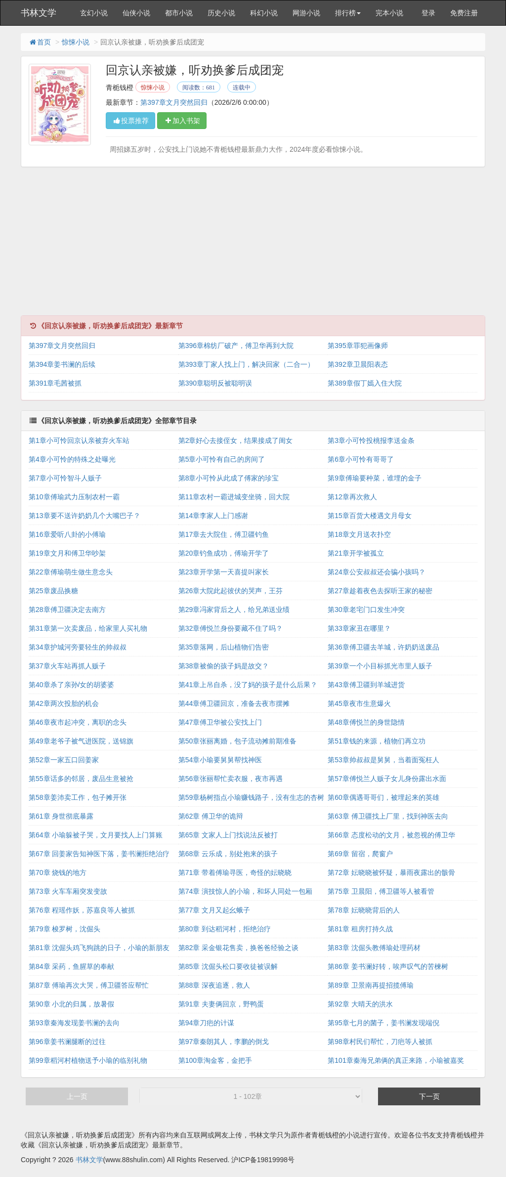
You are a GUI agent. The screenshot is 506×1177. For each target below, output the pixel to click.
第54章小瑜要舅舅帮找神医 (220, 760)
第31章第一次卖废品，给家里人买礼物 (88, 628)
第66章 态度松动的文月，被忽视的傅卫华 (391, 835)
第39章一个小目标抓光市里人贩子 (380, 666)
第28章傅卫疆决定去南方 (67, 609)
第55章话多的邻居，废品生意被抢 (81, 779)
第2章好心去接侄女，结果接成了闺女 (235, 440)
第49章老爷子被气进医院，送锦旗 (81, 741)
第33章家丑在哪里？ (359, 628)
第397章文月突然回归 (173, 102)
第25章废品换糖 (53, 591)
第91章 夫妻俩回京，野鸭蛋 (221, 1004)
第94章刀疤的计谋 (206, 1023)
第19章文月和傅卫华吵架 (67, 553)
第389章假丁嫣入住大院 (364, 383)
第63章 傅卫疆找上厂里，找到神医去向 (388, 816)
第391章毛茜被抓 (55, 383)
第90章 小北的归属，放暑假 (71, 1004)
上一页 (77, 1096)
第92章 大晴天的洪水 (360, 1004)
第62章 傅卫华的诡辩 (210, 816)
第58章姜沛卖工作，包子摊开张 (77, 797)
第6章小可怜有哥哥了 (361, 459)
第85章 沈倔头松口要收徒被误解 (228, 966)
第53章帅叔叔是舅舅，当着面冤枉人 (383, 760)
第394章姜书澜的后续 (62, 364)
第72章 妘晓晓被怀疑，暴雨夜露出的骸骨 (391, 872)
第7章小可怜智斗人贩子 (65, 478)
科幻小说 (264, 13)
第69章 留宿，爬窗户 (360, 854)
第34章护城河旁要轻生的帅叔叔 (77, 647)
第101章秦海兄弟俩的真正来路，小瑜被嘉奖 (396, 1060)
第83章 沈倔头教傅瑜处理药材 (374, 948)
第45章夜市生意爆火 (359, 703)
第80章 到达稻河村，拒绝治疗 (224, 929)
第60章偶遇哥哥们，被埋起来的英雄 (383, 797)
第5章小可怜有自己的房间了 (221, 459)
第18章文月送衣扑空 (359, 534)
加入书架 (182, 121)
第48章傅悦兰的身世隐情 (366, 722)
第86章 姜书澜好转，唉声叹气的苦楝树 (388, 966)
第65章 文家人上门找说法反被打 (228, 835)
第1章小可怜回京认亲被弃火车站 (79, 440)
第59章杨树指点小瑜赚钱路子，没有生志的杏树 (251, 797)
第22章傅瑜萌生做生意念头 (71, 572)
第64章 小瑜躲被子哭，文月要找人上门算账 (96, 835)
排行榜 (348, 13)
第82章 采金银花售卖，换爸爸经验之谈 (238, 948)
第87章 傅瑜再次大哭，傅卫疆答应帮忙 (89, 985)
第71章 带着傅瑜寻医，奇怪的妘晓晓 (235, 872)
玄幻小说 (94, 13)
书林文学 (38, 13)
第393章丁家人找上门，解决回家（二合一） (246, 364)
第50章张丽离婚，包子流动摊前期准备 (237, 741)
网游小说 (306, 13)
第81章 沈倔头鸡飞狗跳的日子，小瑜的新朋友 (99, 948)
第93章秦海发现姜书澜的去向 (74, 1023)
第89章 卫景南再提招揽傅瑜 (370, 985)
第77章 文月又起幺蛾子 (214, 910)
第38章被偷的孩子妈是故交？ (223, 666)
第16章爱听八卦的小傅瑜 (67, 534)
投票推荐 (130, 121)
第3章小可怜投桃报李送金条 (371, 440)
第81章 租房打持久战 (360, 929)
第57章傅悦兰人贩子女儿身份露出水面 (387, 779)
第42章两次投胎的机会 (64, 703)
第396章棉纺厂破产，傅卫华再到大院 (236, 345)
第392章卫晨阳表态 (357, 364)
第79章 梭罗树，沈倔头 (64, 929)
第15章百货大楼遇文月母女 (370, 516)
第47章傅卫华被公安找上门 (220, 722)
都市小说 (179, 13)
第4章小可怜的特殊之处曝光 (72, 459)
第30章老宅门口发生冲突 (366, 609)
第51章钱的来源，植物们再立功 (376, 741)
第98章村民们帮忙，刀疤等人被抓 (380, 1042)
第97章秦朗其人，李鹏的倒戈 (223, 1042)
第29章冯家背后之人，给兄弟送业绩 (234, 609)
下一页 (429, 1096)
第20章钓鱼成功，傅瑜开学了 (223, 553)
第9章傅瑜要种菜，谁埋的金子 (375, 478)
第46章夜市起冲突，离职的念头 (77, 722)
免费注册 (464, 13)
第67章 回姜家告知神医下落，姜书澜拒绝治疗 (99, 854)
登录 (428, 13)
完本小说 (389, 13)
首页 (39, 42)
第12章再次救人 (352, 497)
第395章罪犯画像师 (357, 345)
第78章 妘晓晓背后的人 (363, 910)
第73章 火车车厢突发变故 (68, 891)
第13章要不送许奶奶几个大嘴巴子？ (84, 516)
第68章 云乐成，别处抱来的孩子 (228, 854)
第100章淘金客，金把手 (215, 1060)
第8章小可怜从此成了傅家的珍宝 (228, 478)
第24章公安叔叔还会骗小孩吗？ (376, 572)
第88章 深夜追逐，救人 (214, 985)
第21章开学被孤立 (356, 553)
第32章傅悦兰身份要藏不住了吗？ (230, 628)
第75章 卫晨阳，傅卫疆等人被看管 (381, 891)
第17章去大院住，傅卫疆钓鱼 (223, 534)
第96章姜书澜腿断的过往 (67, 1042)
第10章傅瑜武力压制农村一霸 (74, 497)
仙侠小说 (136, 13)
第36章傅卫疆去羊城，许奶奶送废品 (383, 647)
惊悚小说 (75, 42)
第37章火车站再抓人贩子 (67, 666)
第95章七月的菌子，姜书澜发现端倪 (383, 1023)
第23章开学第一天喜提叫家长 (223, 572)
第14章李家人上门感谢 (213, 516)
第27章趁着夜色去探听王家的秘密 (380, 591)
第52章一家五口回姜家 (64, 760)
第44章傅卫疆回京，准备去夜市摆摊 (234, 703)
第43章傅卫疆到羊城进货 (366, 685)
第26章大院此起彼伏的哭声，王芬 (230, 591)
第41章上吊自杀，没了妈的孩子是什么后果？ (248, 685)
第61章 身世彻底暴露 (61, 816)
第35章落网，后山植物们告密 (223, 647)
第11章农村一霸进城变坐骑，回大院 (234, 497)
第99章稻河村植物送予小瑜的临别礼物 (88, 1060)
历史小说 (221, 13)
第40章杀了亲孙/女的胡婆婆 (71, 685)
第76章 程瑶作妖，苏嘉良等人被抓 (82, 910)
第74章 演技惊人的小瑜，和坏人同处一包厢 (245, 891)
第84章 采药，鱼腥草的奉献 (71, 966)
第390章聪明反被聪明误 (215, 383)
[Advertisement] (253, 246)
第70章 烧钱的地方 (57, 872)
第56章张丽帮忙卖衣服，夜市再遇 (230, 779)
